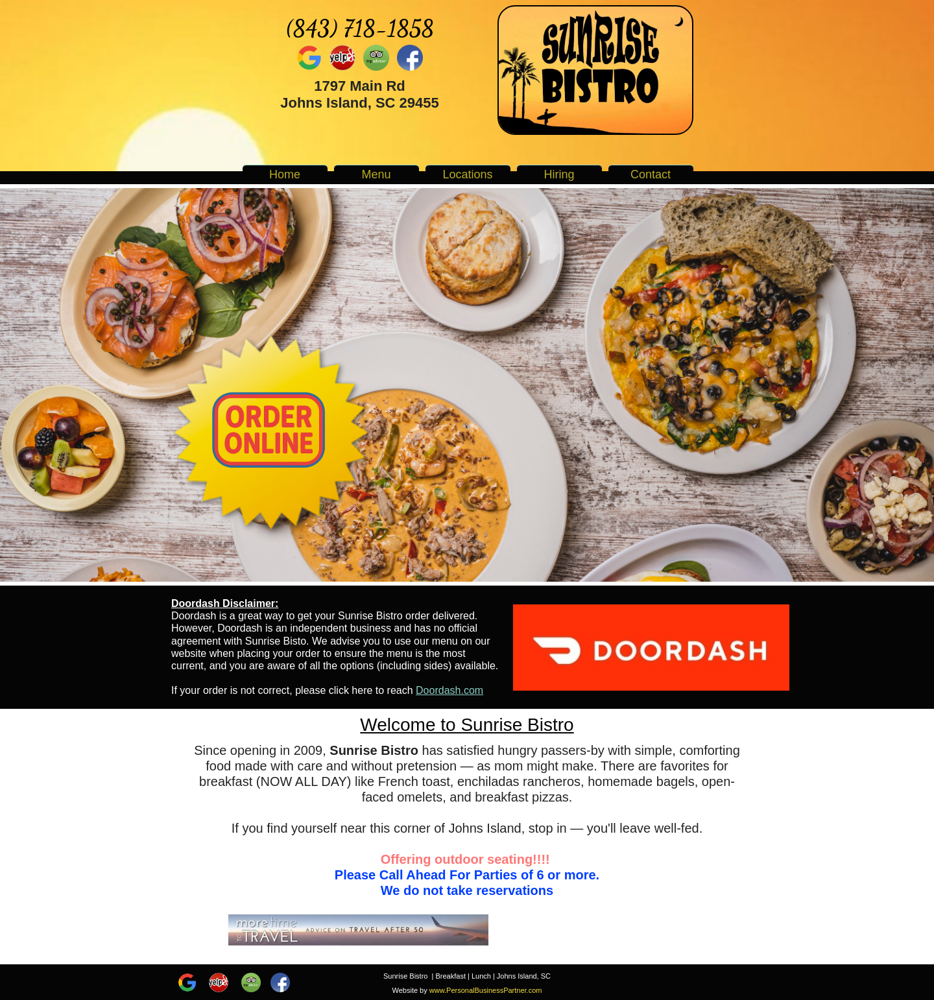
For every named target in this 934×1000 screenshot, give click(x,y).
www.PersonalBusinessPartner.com (485, 990)
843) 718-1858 (363, 28)
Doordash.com (449, 690)
